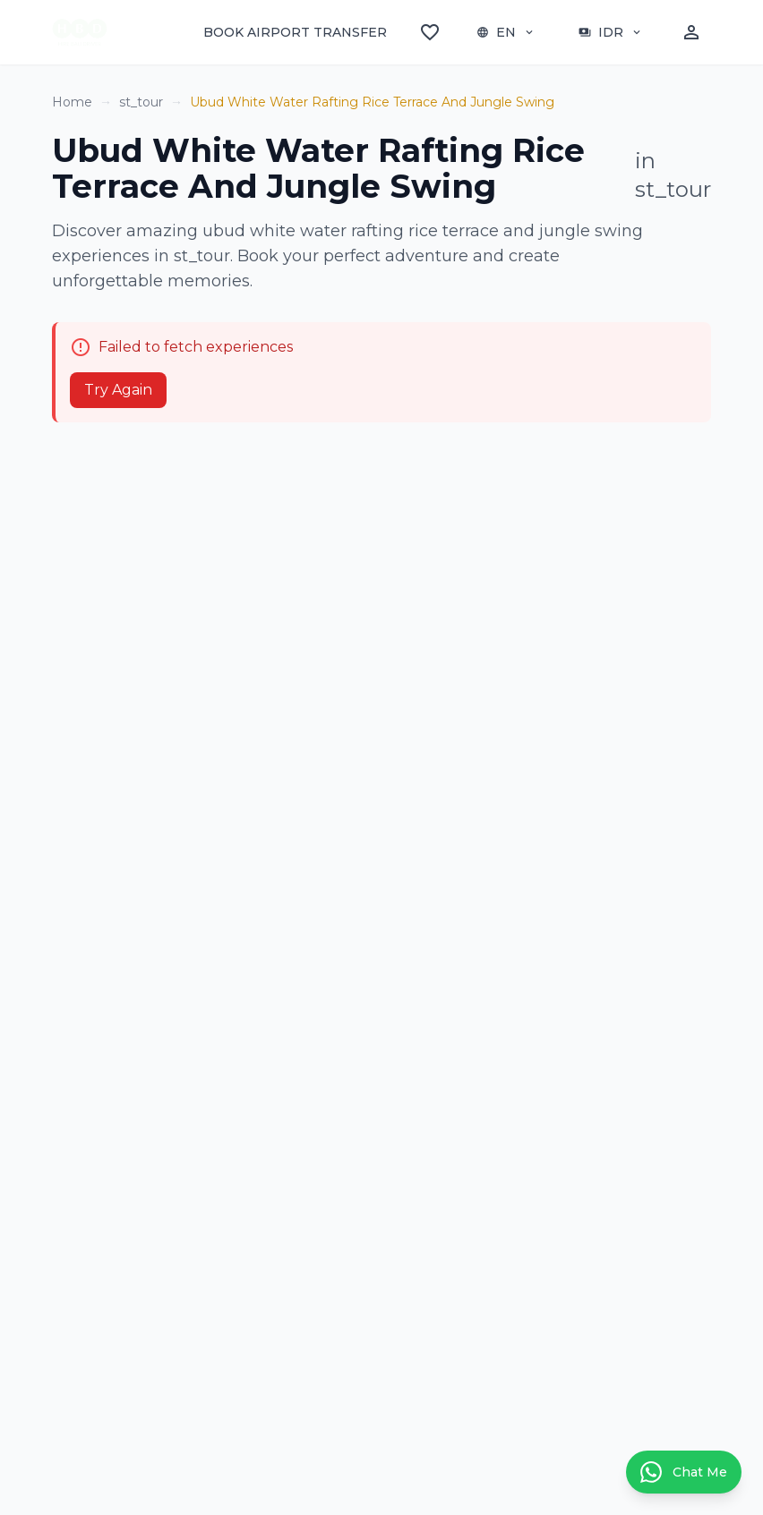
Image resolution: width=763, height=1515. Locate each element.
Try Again (118, 389)
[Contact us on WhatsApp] (684, 1472)
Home (72, 102)
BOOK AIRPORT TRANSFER (295, 32)
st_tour (141, 102)
